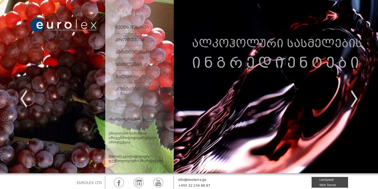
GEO (120, 14)
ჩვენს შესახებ (132, 27)
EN (130, 14)
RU (139, 14)
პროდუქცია (130, 39)
